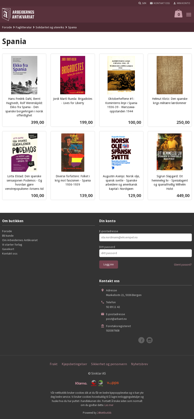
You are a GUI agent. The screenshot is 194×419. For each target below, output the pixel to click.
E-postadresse (108, 231)
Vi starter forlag (12, 244)
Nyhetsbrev (139, 364)
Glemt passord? (183, 264)
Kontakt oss (10, 253)
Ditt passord (107, 247)
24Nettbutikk (104, 413)
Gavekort (8, 249)
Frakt (54, 364)
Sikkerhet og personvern (109, 364)
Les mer (109, 405)
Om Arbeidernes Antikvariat (20, 240)
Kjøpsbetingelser (74, 364)
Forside (7, 27)
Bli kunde (8, 235)
